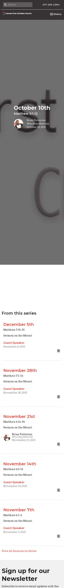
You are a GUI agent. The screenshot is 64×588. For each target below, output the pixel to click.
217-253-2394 (50, 4)
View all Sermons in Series (19, 551)
